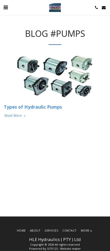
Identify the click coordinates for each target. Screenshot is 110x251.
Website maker (70, 248)
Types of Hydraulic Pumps (33, 107)
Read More (15, 115)
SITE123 (52, 248)
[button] (5, 7)
